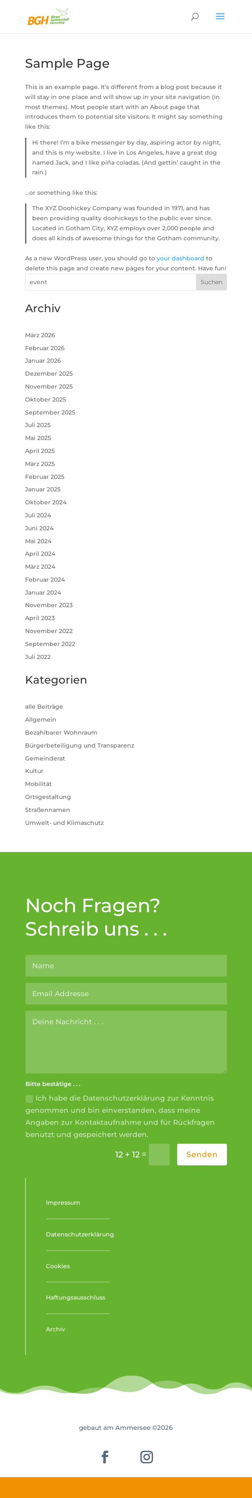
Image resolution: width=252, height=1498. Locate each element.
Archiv (55, 1329)
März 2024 (40, 566)
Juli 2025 (38, 425)
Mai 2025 (38, 438)
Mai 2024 (38, 541)
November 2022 (49, 631)
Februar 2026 (45, 348)
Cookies (58, 1266)
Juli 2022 (38, 657)
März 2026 (40, 335)
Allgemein (40, 719)
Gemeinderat (45, 758)
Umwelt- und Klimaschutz (64, 823)
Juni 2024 (39, 528)
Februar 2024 (45, 579)
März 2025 (40, 464)
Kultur (34, 771)
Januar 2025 (43, 489)
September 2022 (50, 644)
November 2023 (49, 605)
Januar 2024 (43, 592)
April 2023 (40, 618)
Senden (202, 1154)
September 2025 (50, 412)
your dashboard (180, 258)
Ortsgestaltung (48, 797)
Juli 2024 (38, 515)
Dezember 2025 (49, 373)
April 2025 (40, 451)
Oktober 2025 (45, 399)
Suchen (211, 282)
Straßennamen (47, 810)
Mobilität (38, 784)
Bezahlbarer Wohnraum (61, 732)
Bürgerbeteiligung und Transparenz (79, 745)
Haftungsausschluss (75, 1297)
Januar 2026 (43, 360)
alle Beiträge (44, 706)
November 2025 (49, 386)
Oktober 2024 (45, 502)
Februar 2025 (44, 477)
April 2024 (40, 553)
